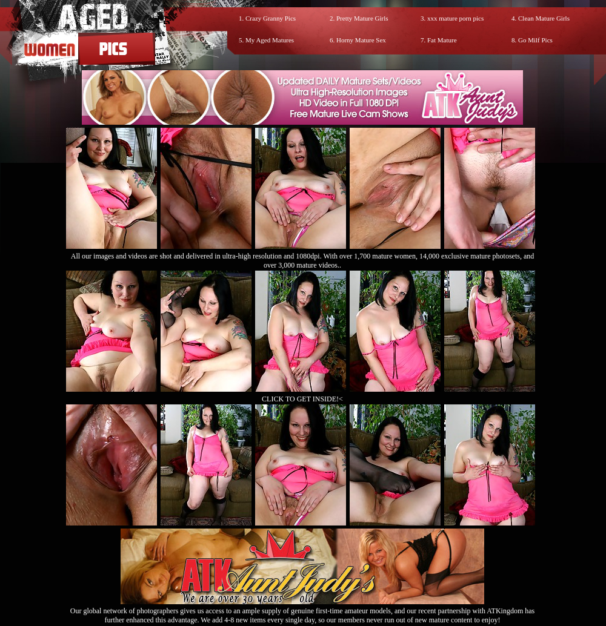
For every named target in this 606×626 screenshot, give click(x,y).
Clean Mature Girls (544, 18)
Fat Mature (442, 40)
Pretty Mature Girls (362, 18)
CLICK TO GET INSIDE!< (302, 399)
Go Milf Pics (535, 40)
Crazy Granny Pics (270, 18)
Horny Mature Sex (361, 40)
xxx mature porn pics (455, 18)
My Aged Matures (269, 40)
